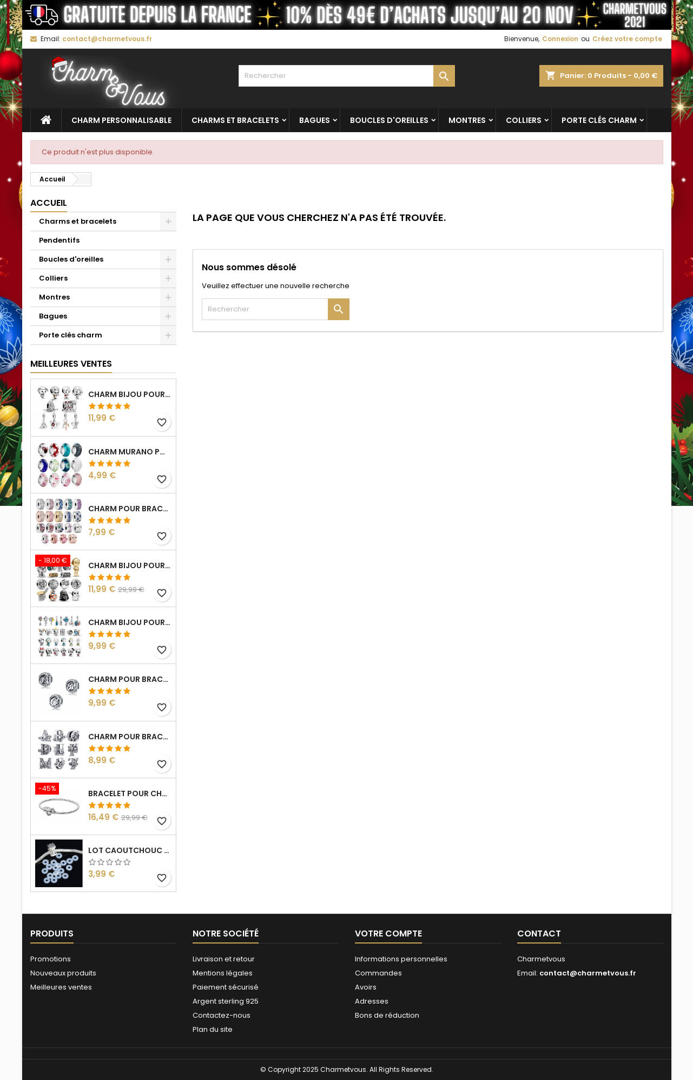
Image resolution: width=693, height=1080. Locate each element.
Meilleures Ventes (71, 363)
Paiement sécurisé (226, 987)
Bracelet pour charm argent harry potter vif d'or (129, 793)
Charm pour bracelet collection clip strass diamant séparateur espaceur (129, 508)
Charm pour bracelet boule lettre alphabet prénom (129, 679)
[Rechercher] (347, 76)
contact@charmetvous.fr (107, 38)
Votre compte (388, 933)
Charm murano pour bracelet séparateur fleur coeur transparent (129, 451)
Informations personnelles (401, 959)
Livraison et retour (224, 959)
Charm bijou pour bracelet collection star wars (129, 565)
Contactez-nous (221, 1015)
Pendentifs (59, 240)
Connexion (560, 38)
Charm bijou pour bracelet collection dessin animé (129, 622)
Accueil (48, 203)
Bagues (314, 120)
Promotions (50, 959)
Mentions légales (223, 973)
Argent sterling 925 (226, 1001)
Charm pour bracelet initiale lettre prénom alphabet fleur (129, 736)
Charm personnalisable (121, 120)
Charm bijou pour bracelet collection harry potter (129, 394)
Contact (539, 933)
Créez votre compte (627, 38)
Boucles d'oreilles (389, 120)
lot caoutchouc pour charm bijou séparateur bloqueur (129, 850)
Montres (467, 120)
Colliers (524, 120)
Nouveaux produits (63, 973)
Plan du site (213, 1029)
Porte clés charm (599, 120)
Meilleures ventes (61, 987)
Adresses (371, 1001)
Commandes (378, 973)
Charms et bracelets (235, 120)
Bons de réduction (387, 1015)
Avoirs (366, 987)
